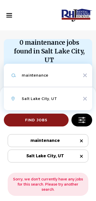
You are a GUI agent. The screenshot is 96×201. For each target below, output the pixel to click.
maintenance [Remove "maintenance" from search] (45, 140)
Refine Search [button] (81, 120)
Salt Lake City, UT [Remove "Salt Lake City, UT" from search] (45, 155)
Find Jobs (36, 120)
